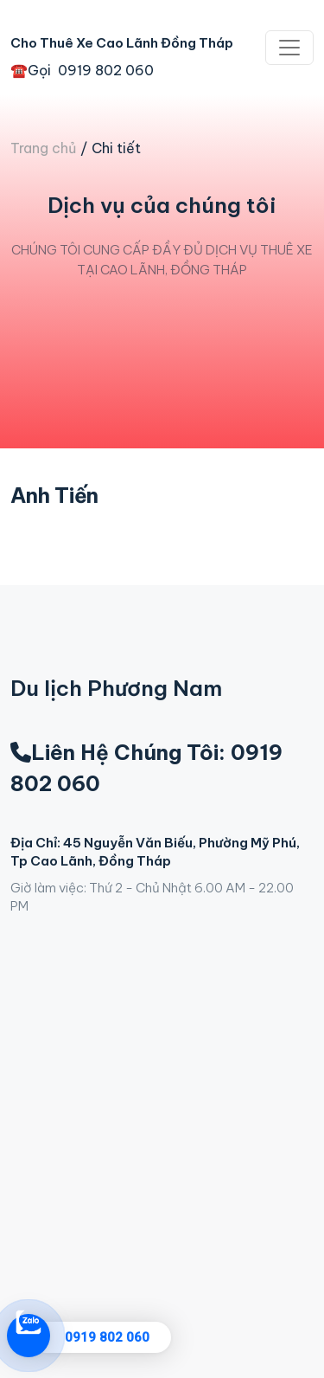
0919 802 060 (107, 1337)
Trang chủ (43, 148)
